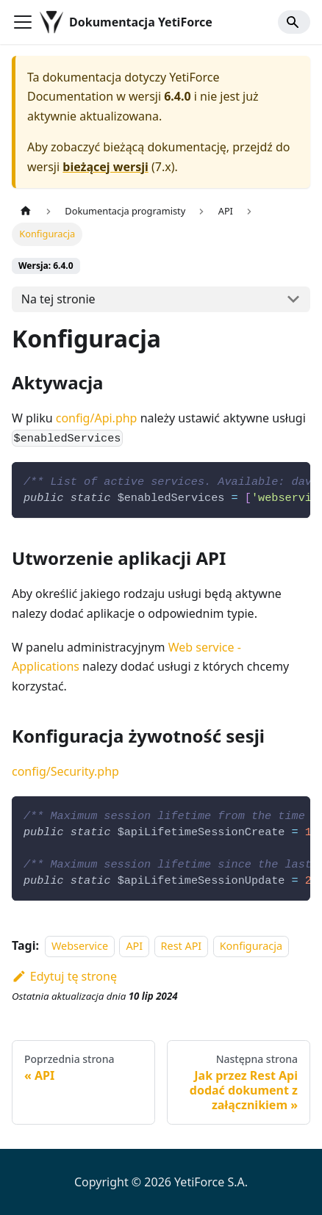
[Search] (294, 22)
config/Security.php (65, 771)
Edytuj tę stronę (64, 976)
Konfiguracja (251, 946)
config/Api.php (96, 418)
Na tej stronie (58, 299)
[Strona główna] (26, 211)
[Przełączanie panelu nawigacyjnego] (23, 22)
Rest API (181, 946)
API (134, 946)
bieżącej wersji (105, 167)
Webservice (79, 946)
